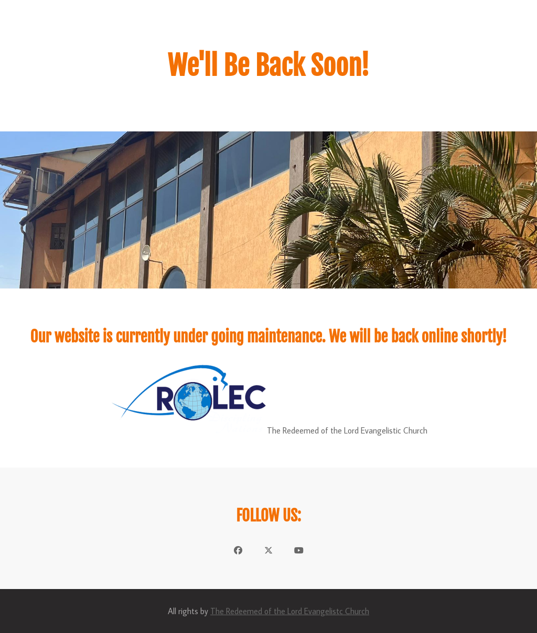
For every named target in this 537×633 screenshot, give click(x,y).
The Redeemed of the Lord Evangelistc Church (289, 611)
